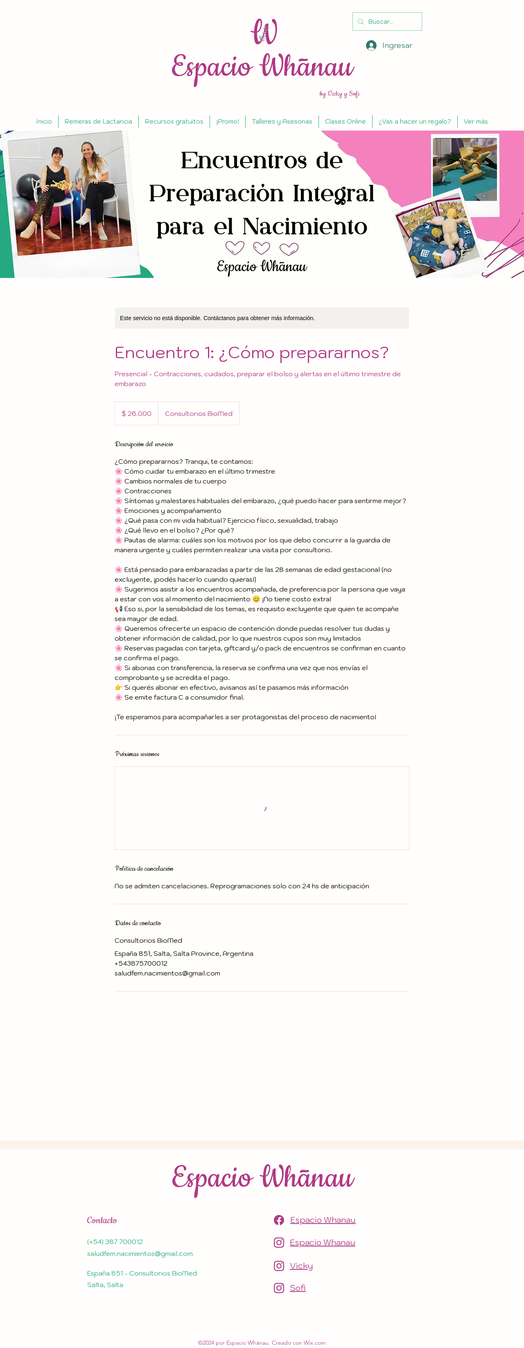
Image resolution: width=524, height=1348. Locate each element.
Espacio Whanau (323, 1220)
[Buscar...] (386, 22)
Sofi (298, 1288)
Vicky (301, 1265)
